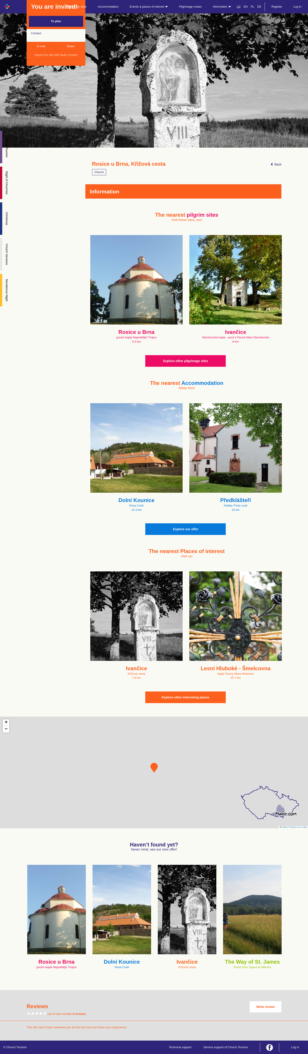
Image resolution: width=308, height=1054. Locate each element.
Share (71, 46)
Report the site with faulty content (55, 55)
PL (252, 6)
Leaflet (283, 827)
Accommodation (108, 6)
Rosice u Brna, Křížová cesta (129, 164)
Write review (265, 1007)
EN (246, 6)
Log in (297, 6)
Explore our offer (185, 529)
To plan (56, 21)
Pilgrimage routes (190, 6)
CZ (238, 6)
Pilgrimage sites (76, 6)
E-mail (41, 46)
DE (259, 6)
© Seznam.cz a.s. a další (297, 827)
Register (276, 6)
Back (275, 164)
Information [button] (222, 6)
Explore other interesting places (185, 697)
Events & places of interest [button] (149, 6)
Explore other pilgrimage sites (185, 361)
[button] (154, 768)
